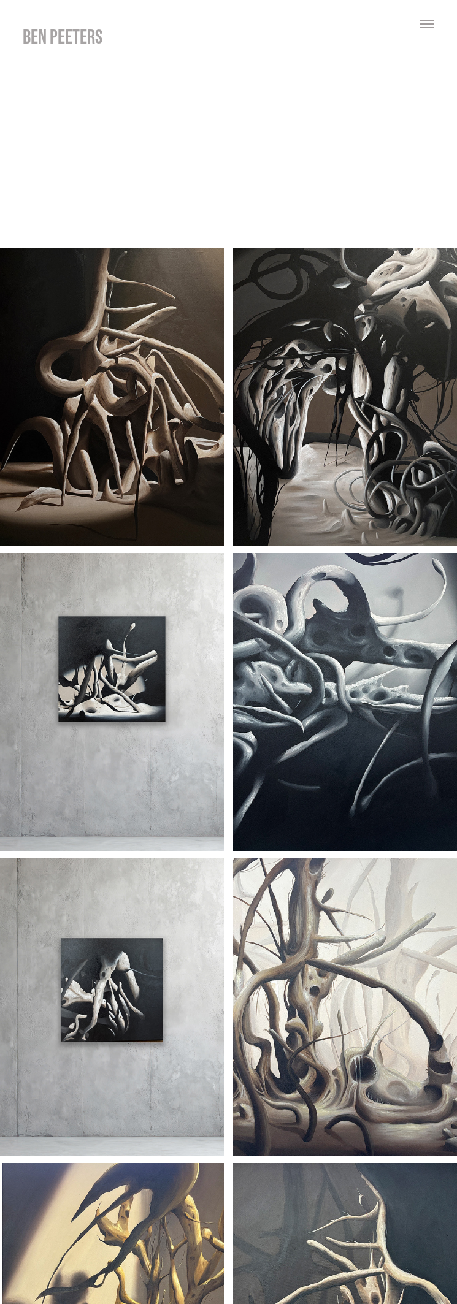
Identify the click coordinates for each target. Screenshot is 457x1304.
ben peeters (62, 36)
